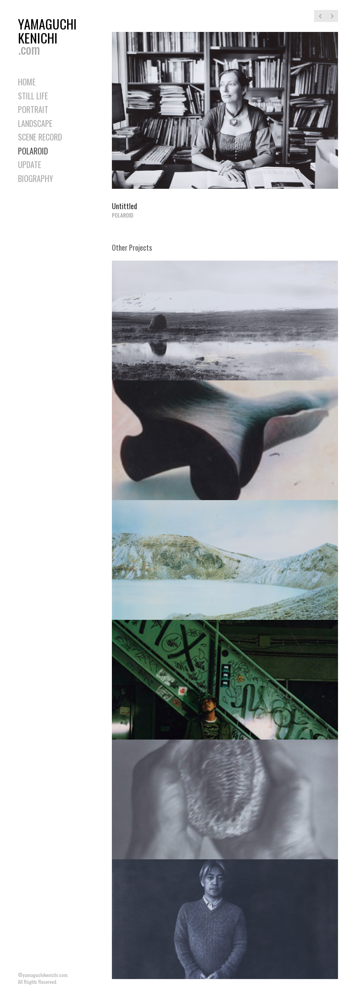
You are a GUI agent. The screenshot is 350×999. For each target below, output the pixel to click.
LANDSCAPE (35, 123)
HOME (27, 82)
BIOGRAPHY (35, 178)
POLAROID (33, 151)
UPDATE (29, 164)
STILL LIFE (33, 96)
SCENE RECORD (40, 137)
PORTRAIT (33, 109)
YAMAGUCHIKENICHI (50, 34)
